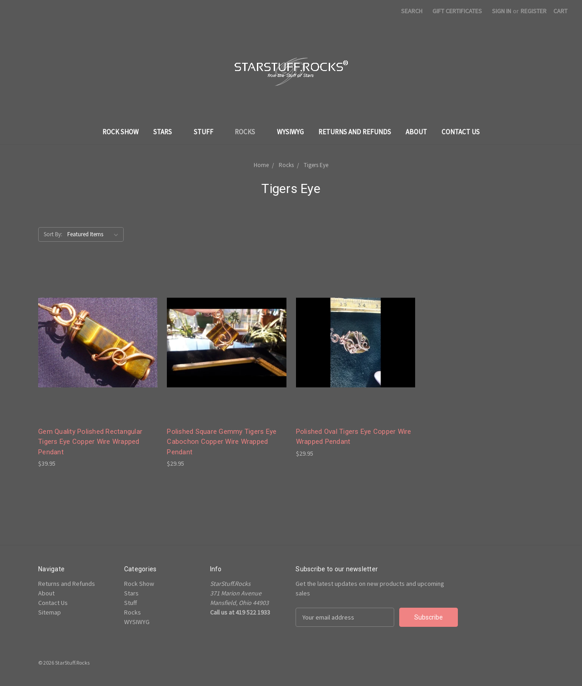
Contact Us (461, 131)
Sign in (501, 11)
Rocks (248, 131)
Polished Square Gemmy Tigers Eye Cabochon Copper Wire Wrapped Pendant (221, 441)
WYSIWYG (290, 131)
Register (534, 11)
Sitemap (49, 612)
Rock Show (120, 131)
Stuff (207, 131)
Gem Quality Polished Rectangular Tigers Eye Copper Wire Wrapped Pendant (90, 441)
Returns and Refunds (354, 131)
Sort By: (53, 234)
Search (411, 11)
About (416, 131)
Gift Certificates (457, 11)
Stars (166, 131)
